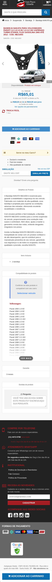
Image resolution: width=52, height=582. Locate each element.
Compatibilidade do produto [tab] (26, 273)
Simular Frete (40, 173)
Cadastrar (29, 503)
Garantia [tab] (26, 368)
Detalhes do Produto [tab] (26, 190)
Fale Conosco (13, 474)
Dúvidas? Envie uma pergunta (26, 180)
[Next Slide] (49, 63)
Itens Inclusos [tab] (26, 256)
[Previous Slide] (3, 63)
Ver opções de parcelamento (26, 107)
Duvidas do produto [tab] (26, 385)
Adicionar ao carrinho (26, 576)
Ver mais (26, 358)
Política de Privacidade (17, 478)
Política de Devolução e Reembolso (22, 470)
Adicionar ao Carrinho (26, 129)
